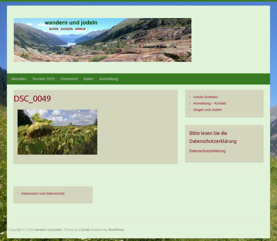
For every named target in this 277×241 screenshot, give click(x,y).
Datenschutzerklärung (207, 151)
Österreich (69, 79)
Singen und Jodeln (207, 110)
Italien (88, 79)
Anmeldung (108, 79)
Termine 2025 (43, 79)
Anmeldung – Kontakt (209, 103)
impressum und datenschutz (43, 193)
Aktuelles (18, 79)
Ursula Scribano (205, 97)
